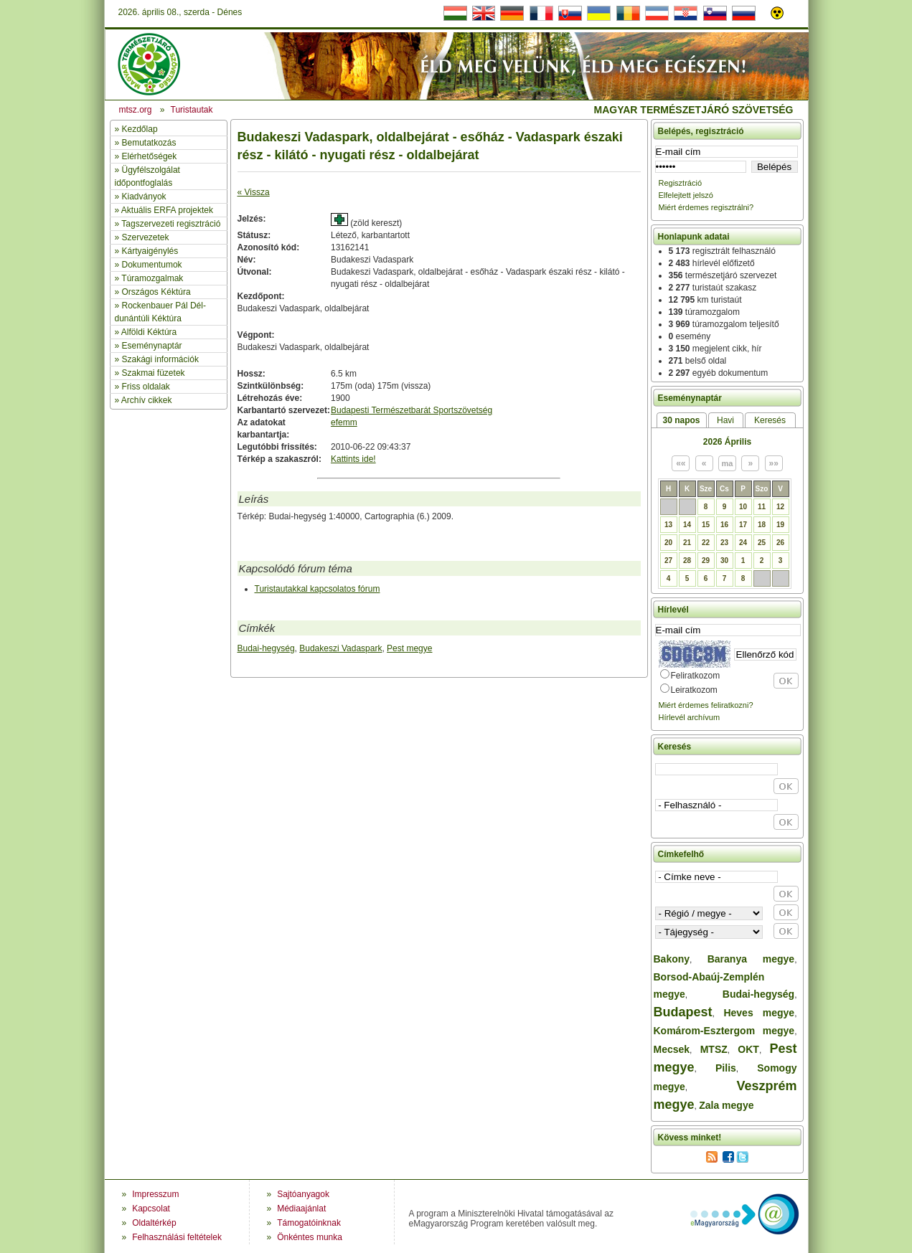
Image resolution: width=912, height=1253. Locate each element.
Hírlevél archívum (689, 717)
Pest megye (409, 648)
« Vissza (254, 192)
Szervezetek (145, 237)
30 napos (681, 420)
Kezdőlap (140, 129)
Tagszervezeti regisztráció (170, 224)
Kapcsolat (151, 1209)
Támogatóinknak (309, 1223)
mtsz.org (135, 110)
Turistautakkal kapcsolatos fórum (317, 589)
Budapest (683, 1012)
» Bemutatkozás (146, 143)
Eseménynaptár (152, 346)
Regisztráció (680, 183)
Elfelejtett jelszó (686, 195)
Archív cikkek (146, 400)
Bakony (672, 959)
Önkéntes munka (309, 1237)
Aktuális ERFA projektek (167, 210)
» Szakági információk (157, 359)
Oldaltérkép (154, 1223)
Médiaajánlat (301, 1209)
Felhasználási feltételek (177, 1237)
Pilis (725, 1068)
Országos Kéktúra (156, 292)
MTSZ (714, 1049)
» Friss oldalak (142, 387)
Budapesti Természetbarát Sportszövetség (411, 410)
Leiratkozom (694, 690)
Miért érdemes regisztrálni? (706, 207)
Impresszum (155, 1194)
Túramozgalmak (152, 278)
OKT (748, 1049)
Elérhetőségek (149, 156)
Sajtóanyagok (303, 1194)
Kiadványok (144, 197)
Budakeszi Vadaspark (340, 648)
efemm (344, 422)
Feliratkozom (695, 676)
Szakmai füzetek (153, 373)
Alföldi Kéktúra (149, 332)
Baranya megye (750, 959)
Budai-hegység (266, 648)
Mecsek (672, 1049)
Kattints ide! (353, 459)
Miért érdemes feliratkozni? (706, 705)
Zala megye (726, 1105)
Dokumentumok (152, 265)
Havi (725, 420)
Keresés (770, 420)
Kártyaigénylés (150, 251)
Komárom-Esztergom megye (724, 1030)
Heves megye (758, 1012)
